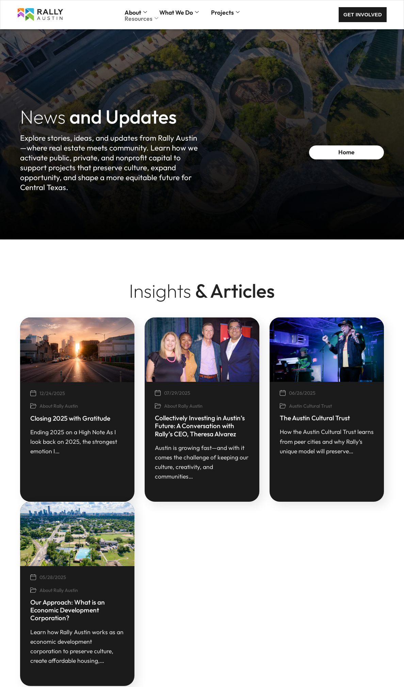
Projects (225, 13)
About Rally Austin (40, 406)
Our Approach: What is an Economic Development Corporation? (49, 610)
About (136, 13)
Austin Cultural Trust (291, 406)
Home (356, 152)
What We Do (179, 13)
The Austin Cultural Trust (297, 418)
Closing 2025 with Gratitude (52, 418)
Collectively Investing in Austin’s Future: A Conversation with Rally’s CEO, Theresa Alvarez (181, 426)
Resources (141, 19)
